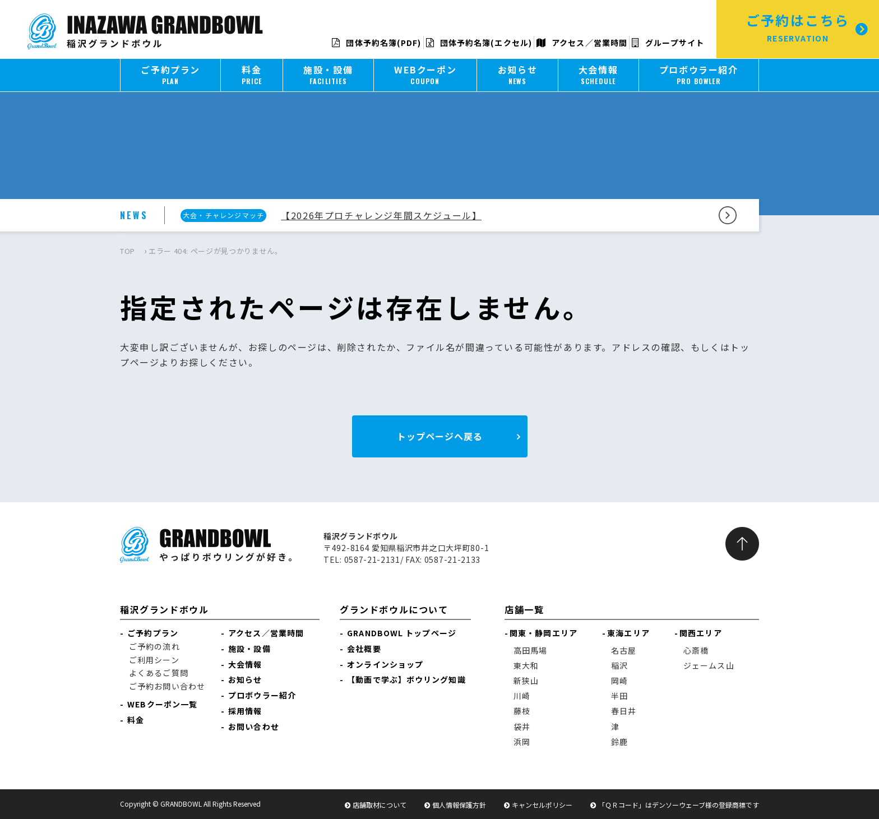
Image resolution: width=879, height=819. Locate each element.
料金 (135, 719)
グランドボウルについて (394, 609)
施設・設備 (249, 648)
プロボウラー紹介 (262, 695)
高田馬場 (530, 650)
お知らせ (245, 679)
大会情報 (245, 664)
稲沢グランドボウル (164, 609)
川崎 (521, 695)
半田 (619, 695)
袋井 (521, 726)
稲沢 (619, 665)
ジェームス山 (708, 665)
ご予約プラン (152, 632)
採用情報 (245, 710)
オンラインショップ (385, 664)
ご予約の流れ (154, 646)
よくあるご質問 (158, 672)
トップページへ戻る (440, 436)
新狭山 (526, 680)
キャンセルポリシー (542, 804)
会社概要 (364, 648)
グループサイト (668, 42)
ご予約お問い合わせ (167, 686)
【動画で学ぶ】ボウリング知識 (406, 679)
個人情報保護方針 (459, 804)
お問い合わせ (253, 726)
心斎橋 (696, 650)
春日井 (623, 710)
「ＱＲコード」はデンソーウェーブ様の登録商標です (678, 804)
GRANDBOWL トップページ (401, 632)
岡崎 (619, 680)
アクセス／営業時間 (581, 42)
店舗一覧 (524, 609)
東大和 (526, 665)
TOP (127, 251)
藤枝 (521, 710)
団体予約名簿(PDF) (376, 42)
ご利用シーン (154, 659)
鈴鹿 (619, 741)
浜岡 (521, 741)
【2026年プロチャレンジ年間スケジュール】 (381, 215)
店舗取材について (379, 804)
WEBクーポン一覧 (162, 704)
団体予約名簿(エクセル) (479, 42)
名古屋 (623, 650)
